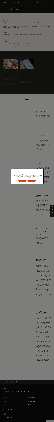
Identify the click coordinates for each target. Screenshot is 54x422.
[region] (27, 176)
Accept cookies (31, 180)
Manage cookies (22, 180)
